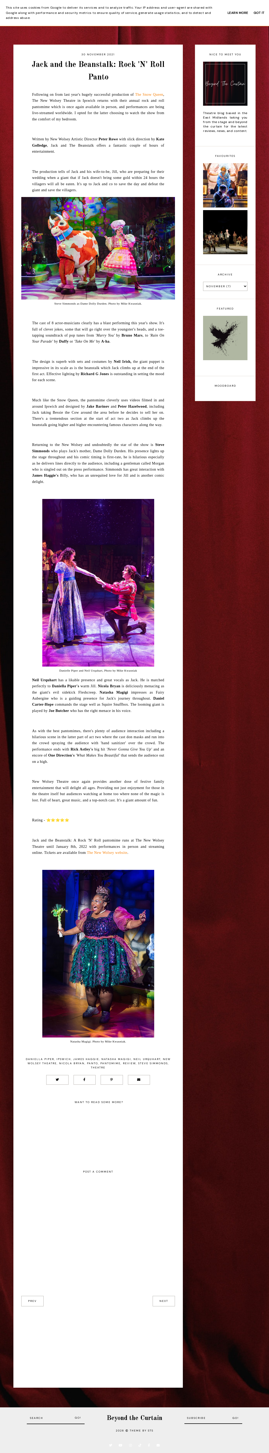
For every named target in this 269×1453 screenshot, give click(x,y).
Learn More (237, 13)
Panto (92, 1063)
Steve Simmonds (153, 1063)
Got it (259, 13)
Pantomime (110, 1063)
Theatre (98, 1067)
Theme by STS (141, 1430)
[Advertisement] (98, 1343)
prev (32, 1301)
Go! (78, 1417)
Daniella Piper (40, 1059)
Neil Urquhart (147, 1059)
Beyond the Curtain (134, 1418)
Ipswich (63, 1059)
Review (129, 1063)
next (163, 1301)
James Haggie (86, 1059)
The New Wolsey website (107, 853)
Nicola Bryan (72, 1063)
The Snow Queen (149, 95)
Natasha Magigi (116, 1059)
